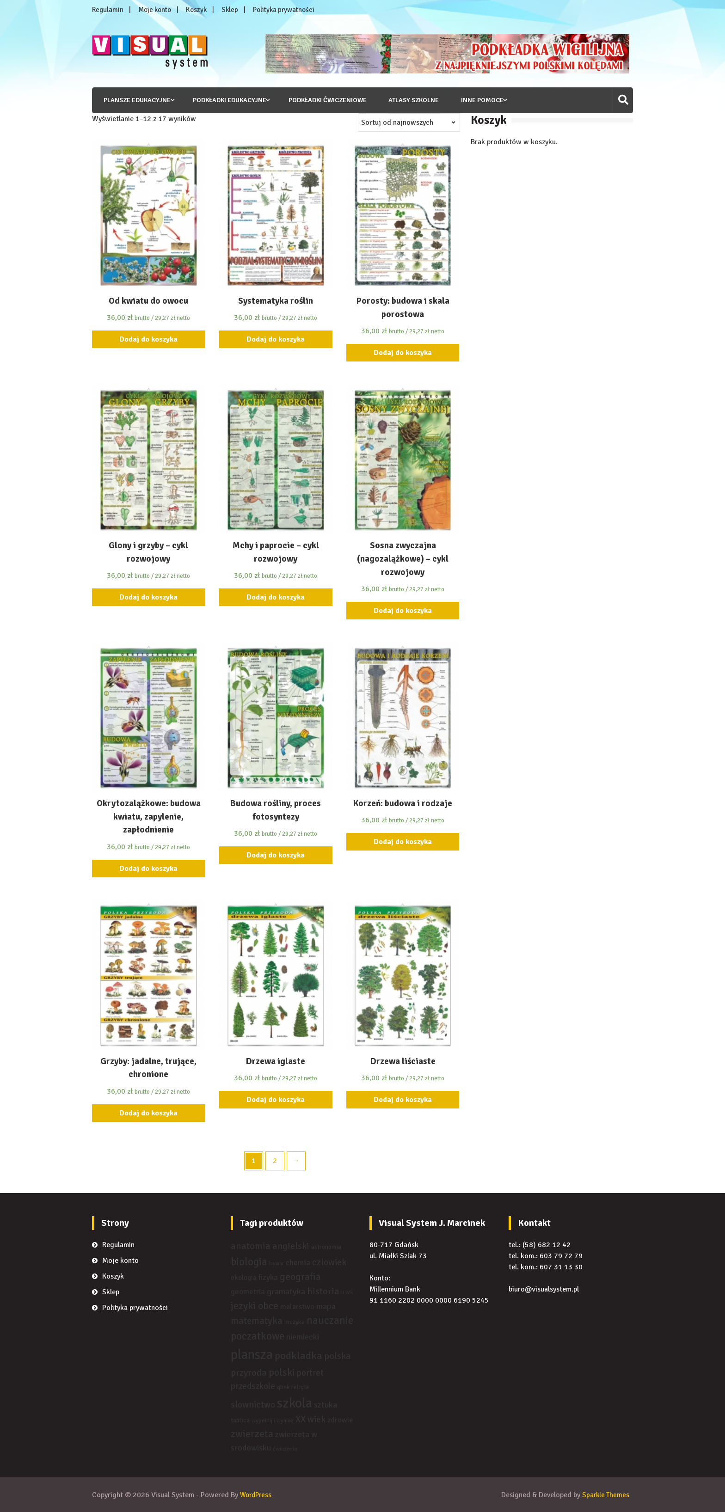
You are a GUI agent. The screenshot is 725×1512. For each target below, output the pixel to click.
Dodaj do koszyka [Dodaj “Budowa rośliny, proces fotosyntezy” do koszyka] (275, 854)
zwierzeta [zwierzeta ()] (252, 1433)
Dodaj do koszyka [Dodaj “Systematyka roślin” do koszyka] (275, 339)
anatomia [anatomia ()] (250, 1246)
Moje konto (154, 10)
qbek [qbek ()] (283, 1387)
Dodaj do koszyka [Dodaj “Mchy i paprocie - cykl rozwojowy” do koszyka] (275, 597)
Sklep (229, 10)
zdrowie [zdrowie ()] (340, 1420)
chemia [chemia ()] (298, 1262)
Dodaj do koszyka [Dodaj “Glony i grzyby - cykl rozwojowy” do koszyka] (148, 597)
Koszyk (196, 10)
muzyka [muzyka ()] (294, 1322)
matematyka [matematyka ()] (257, 1321)
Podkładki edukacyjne (226, 100)
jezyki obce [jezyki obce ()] (254, 1305)
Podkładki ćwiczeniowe (324, 100)
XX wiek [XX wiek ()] (310, 1419)
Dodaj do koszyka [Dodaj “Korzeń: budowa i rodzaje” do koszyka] (403, 841)
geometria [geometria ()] (248, 1291)
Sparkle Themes (604, 1495)
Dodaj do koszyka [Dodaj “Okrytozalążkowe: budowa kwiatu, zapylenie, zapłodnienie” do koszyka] (148, 868)
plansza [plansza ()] (252, 1355)
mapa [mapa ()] (326, 1306)
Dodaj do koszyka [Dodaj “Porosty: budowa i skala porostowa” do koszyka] (403, 352)
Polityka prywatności (283, 10)
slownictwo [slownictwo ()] (253, 1404)
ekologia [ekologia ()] (244, 1277)
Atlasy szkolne (411, 100)
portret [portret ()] (310, 1372)
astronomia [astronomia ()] (326, 1247)
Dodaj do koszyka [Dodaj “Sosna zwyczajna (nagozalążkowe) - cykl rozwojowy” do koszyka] (403, 610)
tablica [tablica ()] (240, 1420)
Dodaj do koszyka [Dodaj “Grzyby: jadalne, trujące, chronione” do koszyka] (148, 1112)
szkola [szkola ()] (294, 1402)
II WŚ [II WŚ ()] (347, 1292)
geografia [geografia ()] (300, 1277)
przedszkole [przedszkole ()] (253, 1386)
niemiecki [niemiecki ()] (302, 1337)
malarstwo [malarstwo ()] (297, 1306)
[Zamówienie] (409, 122)
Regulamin (107, 10)
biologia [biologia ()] (249, 1261)
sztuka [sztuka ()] (325, 1404)
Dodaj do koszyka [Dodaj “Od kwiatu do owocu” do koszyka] (148, 339)
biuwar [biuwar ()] (276, 1263)
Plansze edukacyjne (134, 100)
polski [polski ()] (282, 1372)
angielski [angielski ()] (290, 1246)
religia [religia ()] (300, 1387)
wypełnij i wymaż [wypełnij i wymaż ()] (273, 1420)
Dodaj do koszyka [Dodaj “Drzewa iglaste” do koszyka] (275, 1099)
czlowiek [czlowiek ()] (329, 1261)
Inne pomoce (479, 100)
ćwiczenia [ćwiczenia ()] (285, 1448)
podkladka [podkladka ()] (298, 1355)
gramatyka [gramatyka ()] (286, 1291)
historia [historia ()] (323, 1291)
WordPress (257, 1495)
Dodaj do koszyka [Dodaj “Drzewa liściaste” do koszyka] (403, 1099)
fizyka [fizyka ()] (268, 1277)
